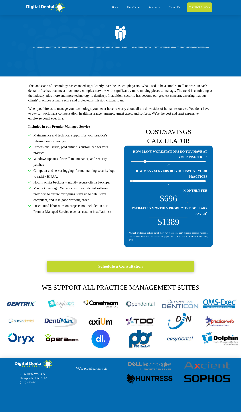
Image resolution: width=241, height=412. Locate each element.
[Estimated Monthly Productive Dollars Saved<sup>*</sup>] (168, 222)
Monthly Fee (195, 190)
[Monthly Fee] (168, 198)
